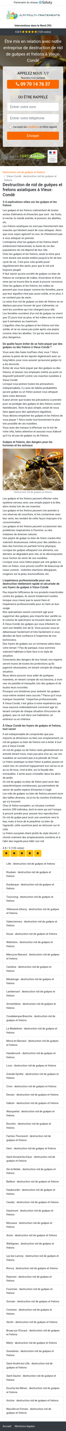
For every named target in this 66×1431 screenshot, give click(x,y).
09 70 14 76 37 (33, 84)
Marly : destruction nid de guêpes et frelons (31, 1342)
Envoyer (33, 136)
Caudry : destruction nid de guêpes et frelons (32, 1202)
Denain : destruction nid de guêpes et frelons (32, 1094)
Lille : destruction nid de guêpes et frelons (30, 863)
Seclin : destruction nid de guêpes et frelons (31, 1322)
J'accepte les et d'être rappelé (34, 127)
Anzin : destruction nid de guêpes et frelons (31, 1235)
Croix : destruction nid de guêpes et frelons (31, 1086)
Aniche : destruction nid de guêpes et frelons (32, 1400)
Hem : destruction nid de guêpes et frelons (31, 1148)
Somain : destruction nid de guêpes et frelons (32, 1301)
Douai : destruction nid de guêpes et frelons (31, 933)
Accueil (7, 1426)
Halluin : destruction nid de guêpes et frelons (32, 1103)
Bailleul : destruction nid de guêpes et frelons (32, 1181)
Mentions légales (25, 1426)
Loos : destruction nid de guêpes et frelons (31, 1065)
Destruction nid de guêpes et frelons (24, 172)
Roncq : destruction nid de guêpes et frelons (32, 1268)
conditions (33, 127)
